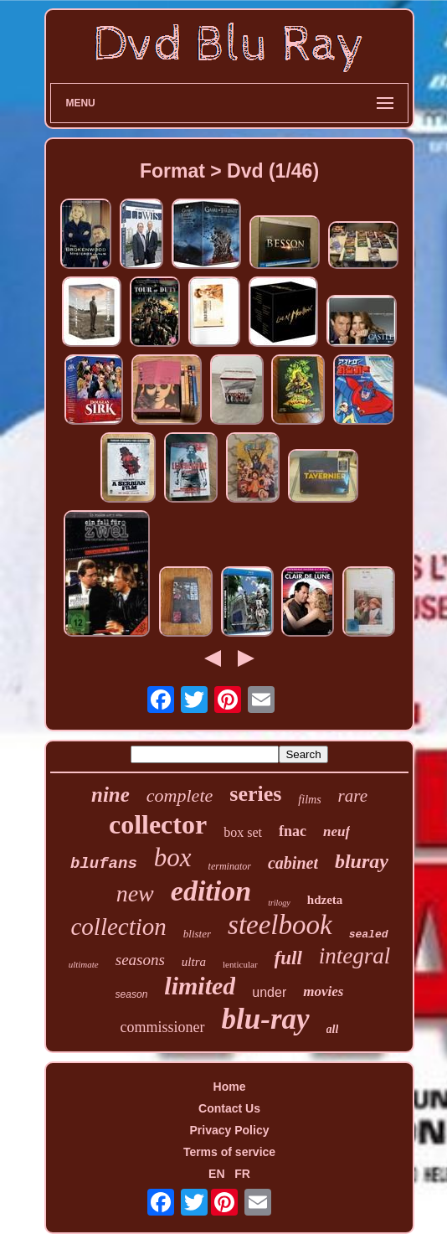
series (255, 794)
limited (199, 985)
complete (179, 795)
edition (211, 890)
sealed (368, 934)
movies (323, 991)
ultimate (84, 964)
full (288, 957)
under (269, 992)
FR (242, 1173)
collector (158, 824)
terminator (229, 866)
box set (243, 832)
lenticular (240, 964)
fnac (292, 831)
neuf (336, 831)
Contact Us (229, 1108)
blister (197, 933)
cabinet (293, 863)
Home (229, 1086)
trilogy (279, 902)
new (135, 893)
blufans (103, 864)
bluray (361, 861)
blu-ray (266, 1019)
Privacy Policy (230, 1130)
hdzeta (325, 899)
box (173, 857)
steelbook (280, 925)
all (332, 1029)
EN (216, 1173)
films (309, 799)
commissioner (163, 1027)
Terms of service (229, 1152)
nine (110, 794)
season (132, 994)
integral (355, 955)
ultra (194, 961)
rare (352, 796)
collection (118, 926)
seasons (140, 959)
